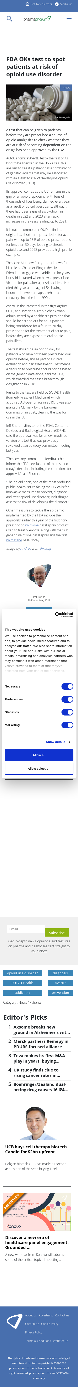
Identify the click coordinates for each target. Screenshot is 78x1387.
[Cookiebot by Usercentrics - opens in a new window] (55, 615)
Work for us (60, 1341)
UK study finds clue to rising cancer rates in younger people (36, 1075)
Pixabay (45, 548)
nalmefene (14, 540)
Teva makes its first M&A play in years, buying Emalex (39, 1061)
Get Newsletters (41, 4)
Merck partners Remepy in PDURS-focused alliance (41, 1043)
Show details (55, 742)
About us (31, 1315)
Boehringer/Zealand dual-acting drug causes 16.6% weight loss (40, 1089)
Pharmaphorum (14, 1321)
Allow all (39, 755)
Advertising (46, 1315)
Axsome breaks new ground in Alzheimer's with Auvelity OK (41, 1032)
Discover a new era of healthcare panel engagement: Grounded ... (37, 1242)
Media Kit (66, 4)
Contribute (32, 1324)
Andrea (25, 548)
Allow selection (39, 768)
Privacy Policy (33, 1332)
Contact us (62, 1315)
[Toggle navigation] (10, 19)
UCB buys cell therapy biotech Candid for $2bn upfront (36, 1149)
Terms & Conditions (38, 1341)
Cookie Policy (49, 1324)
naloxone (32, 525)
